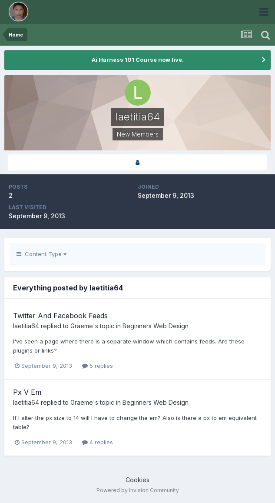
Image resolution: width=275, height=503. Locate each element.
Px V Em (27, 392)
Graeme (81, 326)
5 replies (97, 365)
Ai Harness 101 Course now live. (138, 59)
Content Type (41, 253)
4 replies (97, 442)
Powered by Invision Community (137, 490)
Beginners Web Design (156, 326)
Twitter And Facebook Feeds (60, 315)
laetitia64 (26, 326)
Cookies (137, 479)
